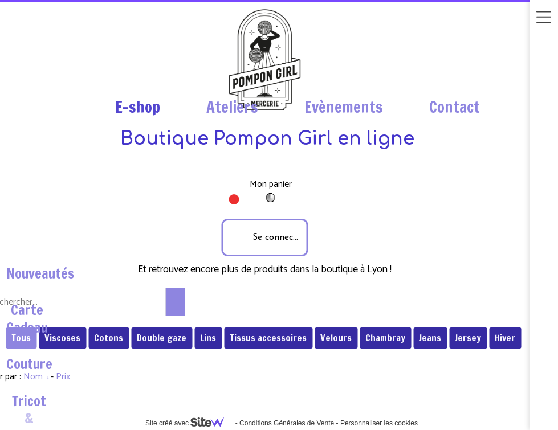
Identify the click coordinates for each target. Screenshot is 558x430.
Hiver (505, 337)
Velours (336, 337)
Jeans (430, 337)
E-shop (137, 107)
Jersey (468, 337)
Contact (454, 107)
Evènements (343, 107)
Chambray (385, 337)
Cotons (108, 337)
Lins (208, 337)
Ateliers (232, 107)
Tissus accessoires (268, 337)
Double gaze (161, 337)
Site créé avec (189, 423)
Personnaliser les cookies (379, 423)
